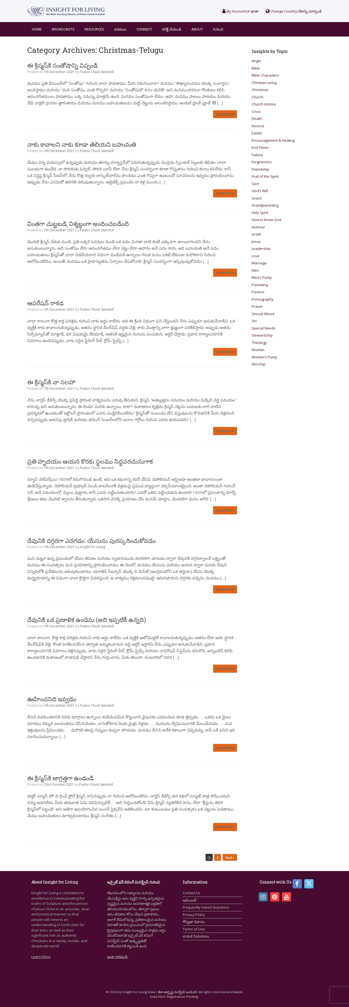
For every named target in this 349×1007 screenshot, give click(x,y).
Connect (144, 29)
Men (255, 270)
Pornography (262, 299)
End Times (260, 147)
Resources (94, 29)
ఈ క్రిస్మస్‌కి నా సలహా (51, 382)
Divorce (258, 125)
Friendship (260, 169)
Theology (259, 342)
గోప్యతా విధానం (194, 921)
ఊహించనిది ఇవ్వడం (51, 699)
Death (257, 118)
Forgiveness (262, 161)
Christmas (260, 89)
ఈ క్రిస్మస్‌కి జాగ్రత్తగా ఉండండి (60, 778)
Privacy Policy (194, 914)
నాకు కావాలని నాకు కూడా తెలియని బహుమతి (81, 144)
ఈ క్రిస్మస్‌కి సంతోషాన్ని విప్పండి (62, 65)
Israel (256, 234)
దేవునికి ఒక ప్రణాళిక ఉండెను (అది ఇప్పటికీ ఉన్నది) (86, 620)
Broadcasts (63, 29)
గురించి (218, 29)
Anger (256, 60)
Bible (256, 68)
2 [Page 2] (217, 857)
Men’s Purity (262, 277)
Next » (229, 857)
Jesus (256, 241)
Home (37, 29)
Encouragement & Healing (273, 140)
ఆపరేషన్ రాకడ (45, 303)
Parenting (260, 284)
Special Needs (263, 328)
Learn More (40, 956)
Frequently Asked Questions (206, 907)
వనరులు (120, 29)
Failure (257, 154)
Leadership (261, 248)
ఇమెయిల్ (189, 900)
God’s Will (260, 190)
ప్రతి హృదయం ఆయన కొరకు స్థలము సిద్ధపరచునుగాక (90, 461)
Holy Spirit (260, 212)
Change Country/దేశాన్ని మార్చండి (294, 11)
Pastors (258, 291)
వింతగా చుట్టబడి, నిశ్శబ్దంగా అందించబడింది (78, 224)
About (197, 29)
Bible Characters (265, 75)
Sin (254, 320)
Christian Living (264, 82)
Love (256, 255)
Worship (259, 364)
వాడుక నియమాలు (196, 936)
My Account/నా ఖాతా (240, 11)
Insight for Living (92, 547)
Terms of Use (194, 929)
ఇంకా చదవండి (117, 956)
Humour (258, 227)
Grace (257, 198)
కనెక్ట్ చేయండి (171, 29)
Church (257, 97)
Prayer (257, 306)
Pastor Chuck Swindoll (97, 71)
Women (258, 349)
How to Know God (266, 219)
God (255, 183)
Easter (257, 133)
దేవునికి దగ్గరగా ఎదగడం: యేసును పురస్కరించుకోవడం (91, 541)
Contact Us (191, 892)
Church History (264, 104)
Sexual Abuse (263, 313)
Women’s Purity (264, 357)
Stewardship (262, 335)
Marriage (259, 263)
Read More (225, 114)
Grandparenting (265, 205)
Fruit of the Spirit (265, 176)
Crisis (256, 111)
